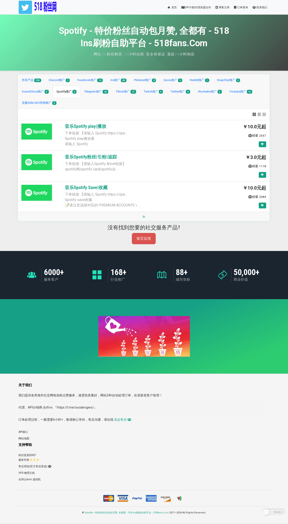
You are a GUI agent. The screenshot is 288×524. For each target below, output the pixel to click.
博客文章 (223, 7)
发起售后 (122, 419)
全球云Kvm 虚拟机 (29, 479)
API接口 (23, 432)
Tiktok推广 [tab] (126, 92)
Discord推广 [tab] (59, 80)
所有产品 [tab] (31, 80)
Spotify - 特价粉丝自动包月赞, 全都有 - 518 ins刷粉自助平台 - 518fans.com (127, 512)
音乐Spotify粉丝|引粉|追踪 (91, 157)
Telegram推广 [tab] (96, 92)
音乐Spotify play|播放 (85, 126)
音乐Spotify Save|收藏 (86, 187)
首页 (172, 7)
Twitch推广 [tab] (153, 92)
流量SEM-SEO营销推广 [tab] (39, 103)
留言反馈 (144, 238)
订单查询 (241, 7)
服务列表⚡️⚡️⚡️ (28, 459)
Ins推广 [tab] (118, 80)
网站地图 (23, 438)
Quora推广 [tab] (173, 80)
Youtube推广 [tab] (241, 92)
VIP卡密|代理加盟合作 (196, 7)
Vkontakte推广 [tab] (210, 92)
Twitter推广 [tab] (180, 92)
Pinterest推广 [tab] (145, 80)
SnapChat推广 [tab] (228, 80)
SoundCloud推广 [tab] (35, 92)
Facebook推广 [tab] (90, 80)
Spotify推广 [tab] (66, 92)
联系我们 (259, 7)
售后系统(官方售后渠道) (34, 466)
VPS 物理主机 (26, 472)
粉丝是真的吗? (27, 455)
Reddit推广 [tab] (199, 80)
